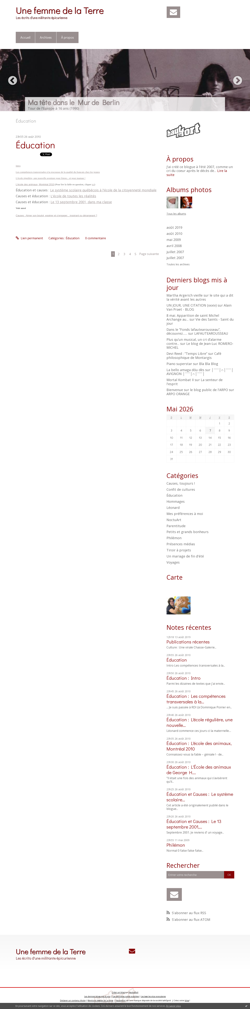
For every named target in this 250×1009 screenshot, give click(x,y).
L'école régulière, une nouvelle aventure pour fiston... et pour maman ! (50, 178)
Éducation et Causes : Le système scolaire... (199, 797)
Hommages (175, 501)
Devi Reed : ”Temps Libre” (186, 353)
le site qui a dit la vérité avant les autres (199, 297)
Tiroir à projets (178, 550)
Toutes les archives (178, 264)
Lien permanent (29, 238)
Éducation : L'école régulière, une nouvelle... (199, 722)
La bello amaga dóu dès (185, 370)
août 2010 (174, 234)
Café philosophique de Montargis (193, 355)
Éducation (35, 145)
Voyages (173, 562)
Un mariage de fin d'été (185, 556)
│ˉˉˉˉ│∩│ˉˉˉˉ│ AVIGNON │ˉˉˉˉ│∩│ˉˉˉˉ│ (200, 372)
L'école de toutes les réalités (73, 196)
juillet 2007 (175, 252)
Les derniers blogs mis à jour (97, 996)
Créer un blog (118, 992)
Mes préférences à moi (184, 513)
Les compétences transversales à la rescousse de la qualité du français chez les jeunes (58, 172)
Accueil (25, 37)
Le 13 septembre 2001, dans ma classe (81, 202)
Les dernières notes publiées (126, 996)
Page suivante (149, 254)
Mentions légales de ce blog (100, 1000)
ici (93, 184)
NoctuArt (173, 520)
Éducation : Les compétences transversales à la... (196, 699)
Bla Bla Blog (208, 363)
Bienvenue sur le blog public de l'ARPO (197, 390)
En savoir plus (173, 1006)
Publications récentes (188, 642)
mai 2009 (173, 240)
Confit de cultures (180, 489)
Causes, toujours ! (180, 483)
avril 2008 (174, 246)
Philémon (173, 538)
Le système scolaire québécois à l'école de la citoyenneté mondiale (103, 190)
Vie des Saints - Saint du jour (200, 321)
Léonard (173, 507)
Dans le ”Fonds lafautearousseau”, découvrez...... (193, 331)
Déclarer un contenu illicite (73, 1000)
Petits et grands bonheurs (187, 532)
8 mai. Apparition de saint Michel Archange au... (192, 317)
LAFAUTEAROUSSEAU (211, 333)
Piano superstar (179, 363)
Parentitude (176, 526)
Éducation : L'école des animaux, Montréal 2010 (199, 746)
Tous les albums (176, 213)
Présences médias (180, 544)
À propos (67, 37)
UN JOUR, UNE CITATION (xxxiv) (191, 305)
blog (187, 1000)
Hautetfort (133, 992)
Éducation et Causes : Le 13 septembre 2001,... (193, 824)
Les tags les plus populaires (153, 996)
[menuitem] (25, 37)
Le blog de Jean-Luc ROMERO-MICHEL (199, 345)
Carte (174, 577)
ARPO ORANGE (178, 394)
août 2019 (174, 228)
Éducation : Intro (183, 678)
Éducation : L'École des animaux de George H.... (198, 769)
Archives (46, 37)
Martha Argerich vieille (184, 295)
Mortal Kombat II (180, 380)
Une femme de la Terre (60, 10)
